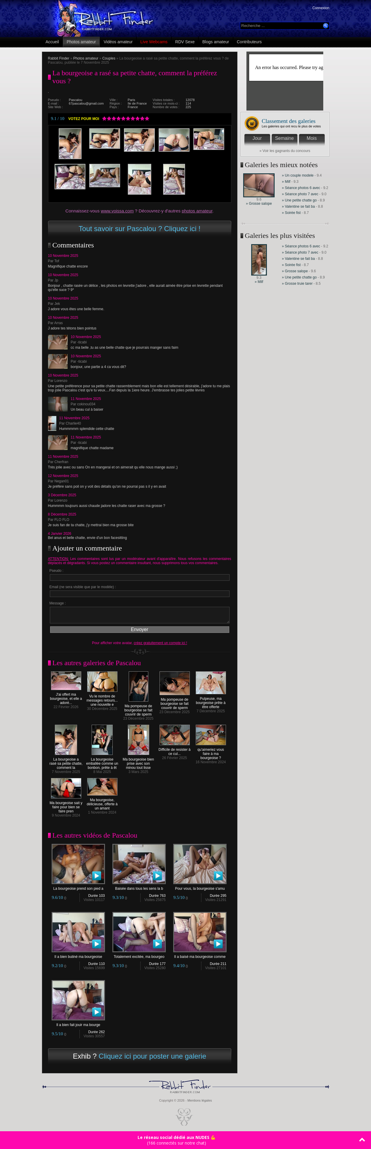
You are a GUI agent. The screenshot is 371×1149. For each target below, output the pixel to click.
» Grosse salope (259, 203)
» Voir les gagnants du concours (284, 151)
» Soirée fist (291, 213)
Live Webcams (154, 41)
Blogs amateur (215, 41)
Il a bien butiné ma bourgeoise (78, 955)
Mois (312, 138)
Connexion (320, 8)
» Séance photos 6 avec (301, 188)
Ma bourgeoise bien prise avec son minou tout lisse (138, 762)
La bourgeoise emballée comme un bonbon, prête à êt (102, 762)
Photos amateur (81, 41)
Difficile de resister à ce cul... (175, 750)
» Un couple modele (298, 175)
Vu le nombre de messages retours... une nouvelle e (102, 699)
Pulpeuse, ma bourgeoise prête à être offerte (211, 701)
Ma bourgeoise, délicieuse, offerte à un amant (102, 802)
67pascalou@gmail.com (86, 103)
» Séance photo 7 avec (300, 194)
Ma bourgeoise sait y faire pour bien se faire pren (66, 805)
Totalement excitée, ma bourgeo (139, 955)
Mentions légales (199, 1100)
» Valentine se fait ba (298, 206)
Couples (108, 58)
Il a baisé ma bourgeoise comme (200, 955)
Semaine (284, 138)
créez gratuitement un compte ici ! (160, 643)
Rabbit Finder (58, 58)
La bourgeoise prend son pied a (78, 887)
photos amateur (197, 210)
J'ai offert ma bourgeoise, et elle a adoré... (66, 697)
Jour (257, 138)
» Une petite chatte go (299, 200)
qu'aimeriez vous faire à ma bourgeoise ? (211, 752)
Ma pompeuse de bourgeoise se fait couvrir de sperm (138, 708)
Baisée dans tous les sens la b (139, 887)
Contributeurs (249, 41)
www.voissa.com (117, 210)
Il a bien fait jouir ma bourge (78, 1023)
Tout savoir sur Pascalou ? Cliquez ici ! (139, 229)
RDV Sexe (185, 41)
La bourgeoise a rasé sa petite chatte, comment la (66, 762)
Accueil (52, 41)
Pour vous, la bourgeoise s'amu (200, 887)
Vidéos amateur (118, 41)
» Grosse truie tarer (297, 283)
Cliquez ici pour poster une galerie (152, 1056)
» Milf (286, 182)
